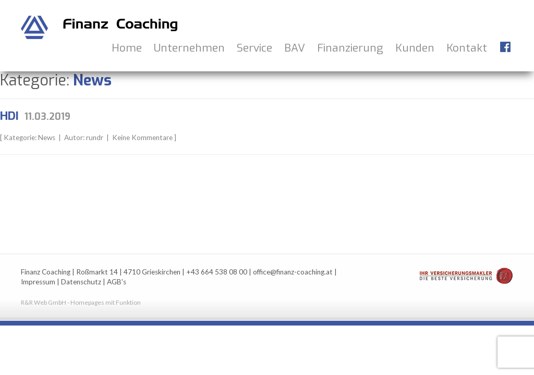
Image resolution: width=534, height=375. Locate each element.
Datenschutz (81, 282)
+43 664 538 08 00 (216, 272)
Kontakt (466, 48)
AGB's (116, 282)
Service (254, 48)
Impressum (38, 282)
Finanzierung (350, 48)
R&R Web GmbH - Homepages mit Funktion (81, 302)
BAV (294, 48)
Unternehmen (189, 48)
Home (127, 48)
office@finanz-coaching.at (293, 272)
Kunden (414, 48)
